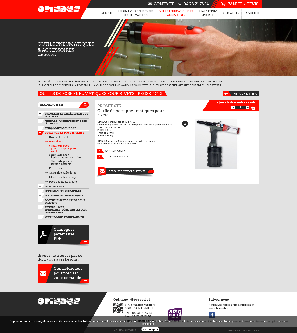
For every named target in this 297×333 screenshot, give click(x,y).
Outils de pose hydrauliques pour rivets (67, 156)
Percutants (54, 186)
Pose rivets (56, 141)
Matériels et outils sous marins (65, 201)
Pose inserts (57, 168)
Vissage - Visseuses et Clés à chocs (66, 122)
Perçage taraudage (60, 128)
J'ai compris (150, 329)
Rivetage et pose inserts (64, 132)
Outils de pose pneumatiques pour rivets (63, 148)
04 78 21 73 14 (193, 4)
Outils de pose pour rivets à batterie (63, 162)
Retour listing (240, 93)
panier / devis (239, 4)
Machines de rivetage (63, 177)
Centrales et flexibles (62, 172)
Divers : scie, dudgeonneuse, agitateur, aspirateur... (66, 210)
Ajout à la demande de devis (236, 102)
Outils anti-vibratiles (63, 190)
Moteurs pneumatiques (64, 195)
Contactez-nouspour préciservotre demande (63, 273)
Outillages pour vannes (64, 217)
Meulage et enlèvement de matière (66, 115)
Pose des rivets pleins (63, 181)
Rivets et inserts (59, 136)
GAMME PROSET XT (112, 151)
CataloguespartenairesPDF (63, 234)
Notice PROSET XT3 (112, 157)
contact (161, 4)
